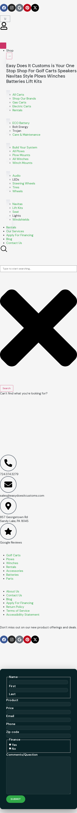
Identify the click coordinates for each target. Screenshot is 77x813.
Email (10, 716)
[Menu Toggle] (3, 46)
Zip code (12, 731)
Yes (14, 744)
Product (12, 700)
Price (10, 708)
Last (12, 694)
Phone (10, 723)
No (14, 748)
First (12, 686)
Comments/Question (22, 754)
